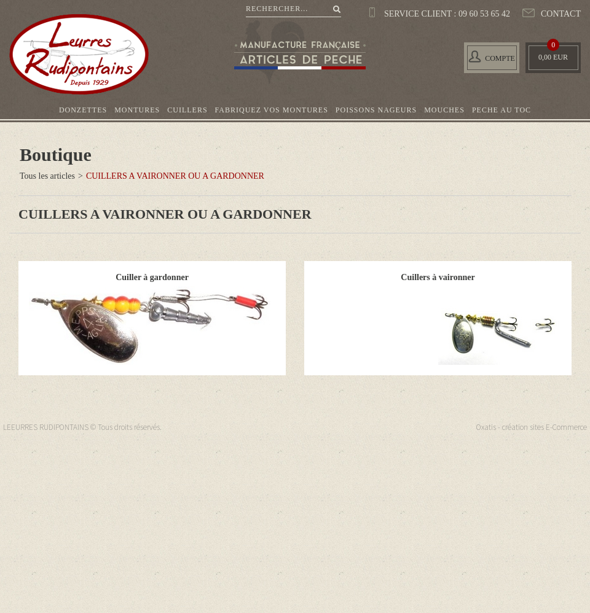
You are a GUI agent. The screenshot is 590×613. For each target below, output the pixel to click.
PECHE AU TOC (501, 110)
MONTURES (137, 110)
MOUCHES (444, 110)
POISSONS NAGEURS (376, 110)
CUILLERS (187, 110)
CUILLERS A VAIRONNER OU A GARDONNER (175, 176)
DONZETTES (83, 110)
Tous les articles (47, 176)
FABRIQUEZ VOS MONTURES (271, 110)
